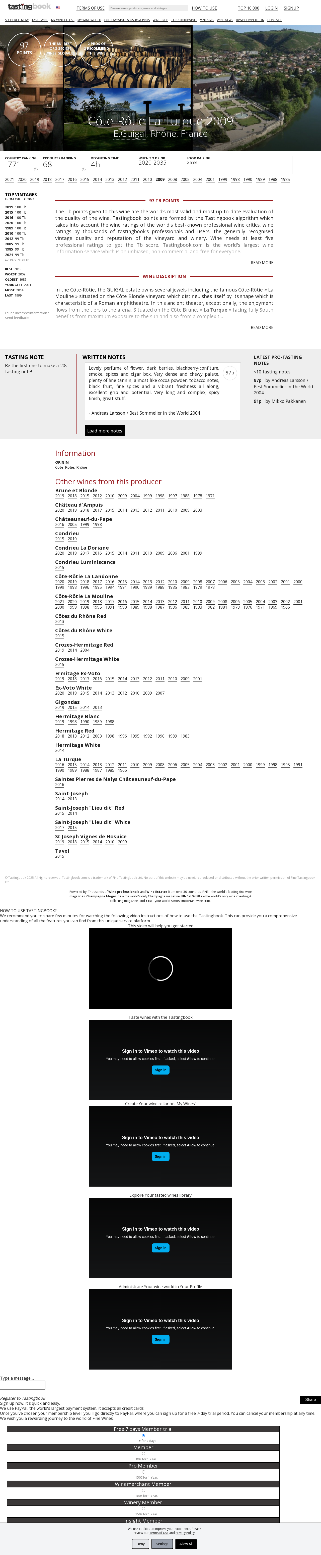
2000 (297, 582)
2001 (210, 179)
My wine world (89, 20)
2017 (59, 179)
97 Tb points (164, 201)
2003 (197, 510)
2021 (9, 179)
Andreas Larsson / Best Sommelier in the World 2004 (283, 386)
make (49, 365)
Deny (140, 1544)
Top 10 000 (248, 8)
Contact (274, 20)
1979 (197, 587)
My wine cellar (62, 20)
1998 (235, 179)
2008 (172, 179)
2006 (172, 553)
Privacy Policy (185, 1533)
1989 (260, 179)
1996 (84, 587)
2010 (147, 179)
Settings (162, 1544)
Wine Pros (160, 20)
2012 (122, 179)
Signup (291, 8)
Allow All (186, 1544)
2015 (84, 179)
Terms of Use (159, 1533)
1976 (247, 607)
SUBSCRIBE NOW (17, 20)
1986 (172, 607)
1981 (222, 607)
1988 (272, 179)
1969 (272, 607)
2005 (185, 179)
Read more (262, 262)
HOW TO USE (204, 8)
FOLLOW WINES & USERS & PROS (127, 20)
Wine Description (164, 276)
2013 (109, 179)
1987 (160, 607)
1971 (210, 496)
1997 (172, 496)
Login (271, 8)
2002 (272, 582)
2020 (22, 179)
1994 (109, 587)
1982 (185, 587)
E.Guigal (129, 133)
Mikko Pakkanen (289, 401)
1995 (97, 587)
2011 (134, 179)
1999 (222, 179)
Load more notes (104, 431)
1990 (247, 179)
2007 (210, 582)
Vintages (207, 20)
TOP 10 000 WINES (184, 20)
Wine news (225, 20)
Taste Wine (40, 20)
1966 (285, 607)
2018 (47, 179)
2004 (197, 179)
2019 (34, 179)
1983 (197, 607)
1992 (147, 736)
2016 (72, 179)
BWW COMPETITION (250, 20)
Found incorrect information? (27, 315)
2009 (160, 179)
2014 (97, 179)
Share (310, 1401)
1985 (285, 179)
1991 (122, 587)
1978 (197, 496)
